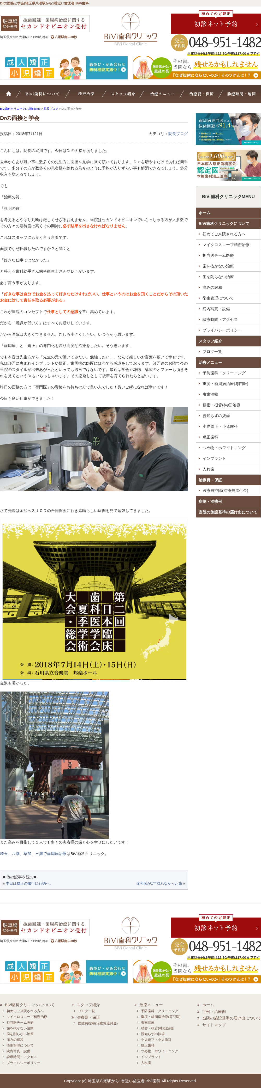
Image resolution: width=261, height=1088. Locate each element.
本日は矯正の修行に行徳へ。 (29, 883)
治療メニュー (166, 96)
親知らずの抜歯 (216, 415)
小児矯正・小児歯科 (220, 426)
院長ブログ (178, 133)
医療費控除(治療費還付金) (225, 490)
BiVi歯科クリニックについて (224, 223)
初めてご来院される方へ (224, 234)
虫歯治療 (210, 394)
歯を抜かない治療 (218, 266)
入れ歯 (208, 469)
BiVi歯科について (49, 96)
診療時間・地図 (240, 96)
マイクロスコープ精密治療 (93, 96)
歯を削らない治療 (218, 276)
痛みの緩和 (212, 287)
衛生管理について (218, 298)
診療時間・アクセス (220, 319)
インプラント (214, 458)
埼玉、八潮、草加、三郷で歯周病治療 (33, 853)
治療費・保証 (202, 96)
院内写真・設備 (216, 309)
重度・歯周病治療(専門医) (225, 383)
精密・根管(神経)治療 (221, 405)
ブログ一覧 (212, 351)
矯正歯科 (210, 437)
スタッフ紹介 (129, 96)
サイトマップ (214, 1025)
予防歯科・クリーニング (224, 373)
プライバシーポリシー (222, 330)
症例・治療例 (210, 501)
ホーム (11, 96)
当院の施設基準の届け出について (228, 512)
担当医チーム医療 (218, 255)
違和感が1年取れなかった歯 (159, 883)
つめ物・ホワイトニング (224, 447)
